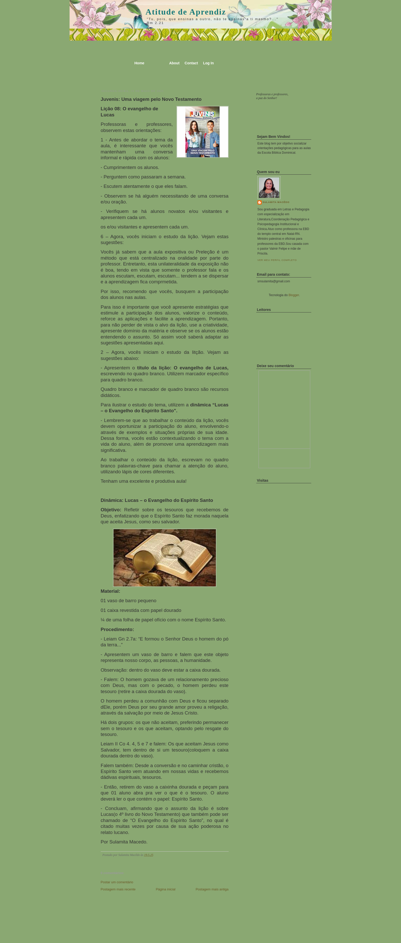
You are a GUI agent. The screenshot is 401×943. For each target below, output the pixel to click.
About (174, 63)
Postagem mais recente (118, 889)
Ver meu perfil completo (277, 260)
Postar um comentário (117, 882)
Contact (191, 63)
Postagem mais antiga (212, 889)
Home (139, 63)
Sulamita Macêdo (276, 202)
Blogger (293, 295)
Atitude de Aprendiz (186, 11)
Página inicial (165, 889)
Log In (208, 63)
